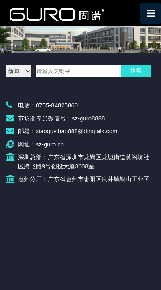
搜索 (135, 70)
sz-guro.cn (50, 144)
